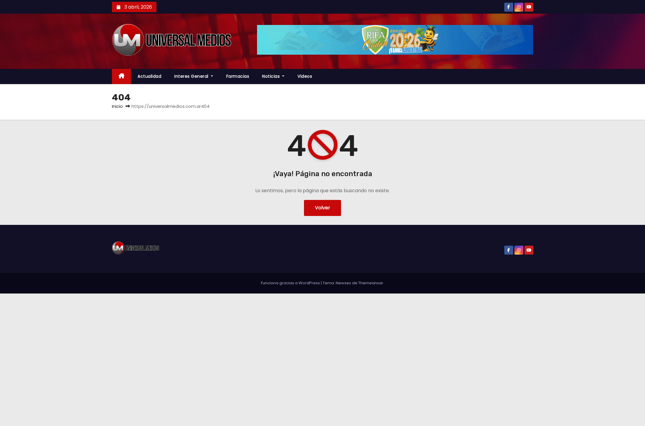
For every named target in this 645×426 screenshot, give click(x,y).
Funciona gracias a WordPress (291, 283)
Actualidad (149, 76)
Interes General (193, 76)
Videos (304, 76)
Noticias (273, 76)
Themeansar (370, 283)
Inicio (117, 106)
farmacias (237, 76)
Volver (322, 207)
